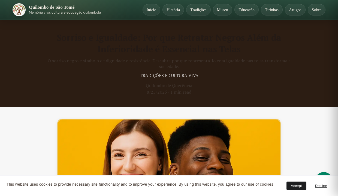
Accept (296, 186)
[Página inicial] (57, 9)
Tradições (198, 9)
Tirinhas (272, 9)
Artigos (295, 9)
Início (151, 9)
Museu (222, 9)
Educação (247, 9)
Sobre (316, 9)
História (173, 9)
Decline (321, 186)
